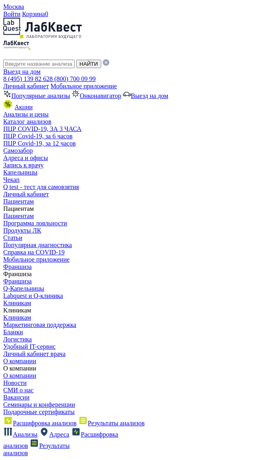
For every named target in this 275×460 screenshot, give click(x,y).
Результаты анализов (111, 423)
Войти (12, 13)
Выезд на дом (22, 71)
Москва (13, 6)
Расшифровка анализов (40, 423)
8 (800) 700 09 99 (73, 78)
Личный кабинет (26, 86)
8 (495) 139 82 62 (26, 78)
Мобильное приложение (83, 86)
